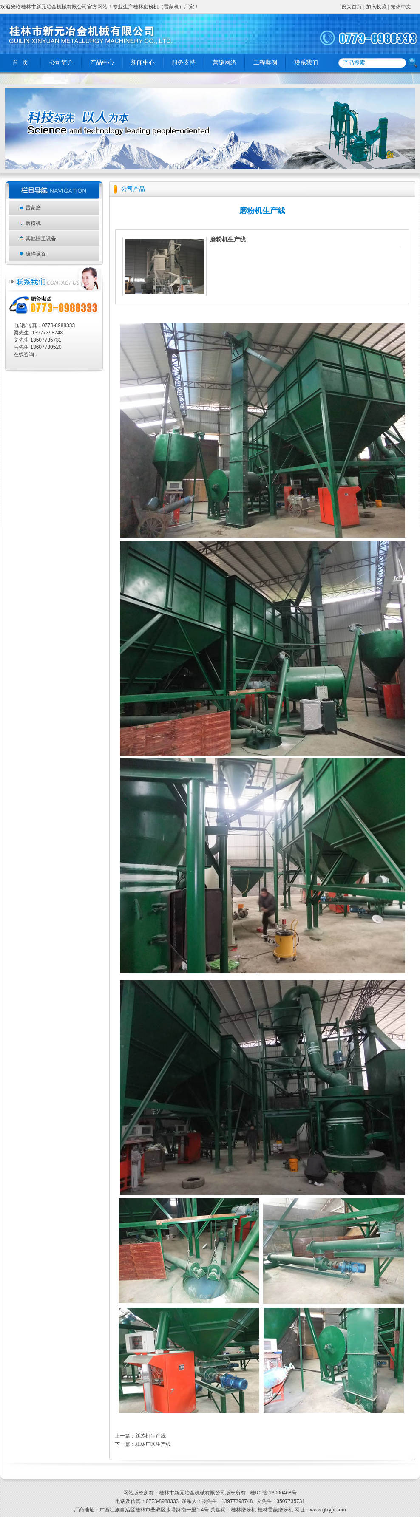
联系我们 (306, 62)
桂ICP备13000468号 (273, 1493)
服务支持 (184, 62)
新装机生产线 (150, 1436)
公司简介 (61, 62)
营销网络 (224, 62)
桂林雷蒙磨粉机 (275, 1510)
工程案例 (265, 62)
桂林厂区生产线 (153, 1444)
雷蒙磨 (33, 208)
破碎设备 (36, 254)
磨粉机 (33, 223)
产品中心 (102, 62)
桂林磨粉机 (243, 1510)
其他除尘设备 (41, 238)
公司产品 (133, 189)
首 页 (20, 62)
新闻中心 (143, 62)
